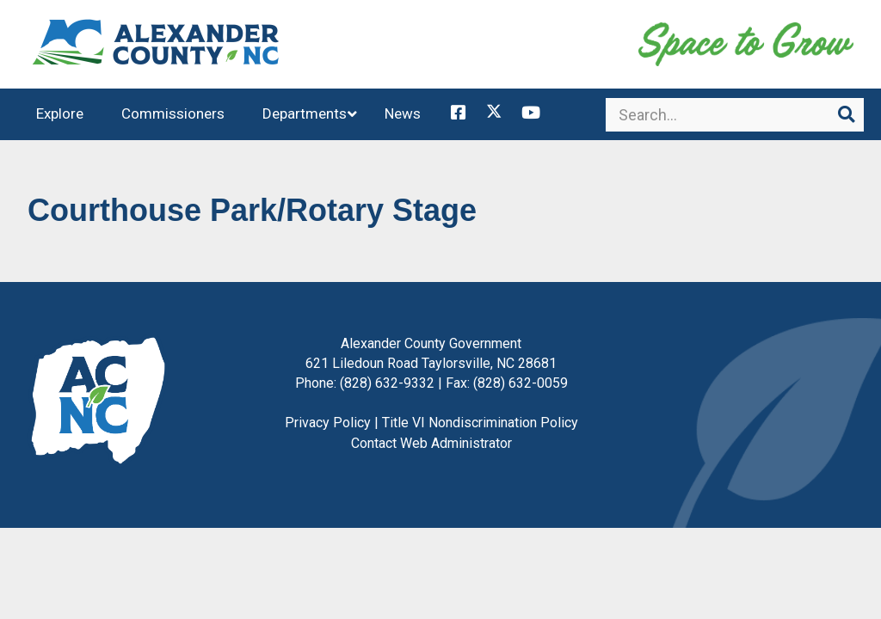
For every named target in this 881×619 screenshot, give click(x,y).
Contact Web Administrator (431, 449)
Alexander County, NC (157, 47)
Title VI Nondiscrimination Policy (480, 428)
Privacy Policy (328, 428)
